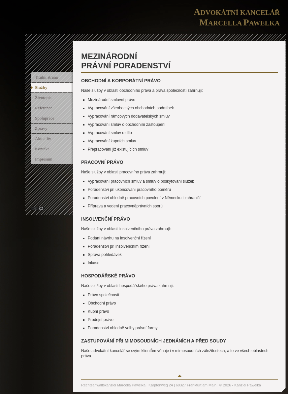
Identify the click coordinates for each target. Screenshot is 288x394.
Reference (43, 107)
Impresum (43, 159)
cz (41, 208)
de (34, 208)
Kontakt (42, 148)
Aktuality (43, 138)
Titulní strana (46, 77)
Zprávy (41, 128)
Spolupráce (44, 118)
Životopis (43, 97)
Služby (41, 87)
